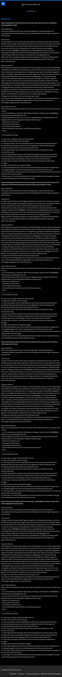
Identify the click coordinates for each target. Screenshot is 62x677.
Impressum (21, 674)
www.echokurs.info (31, 6)
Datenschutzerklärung (32, 674)
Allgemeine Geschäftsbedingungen (51, 674)
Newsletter (13, 674)
